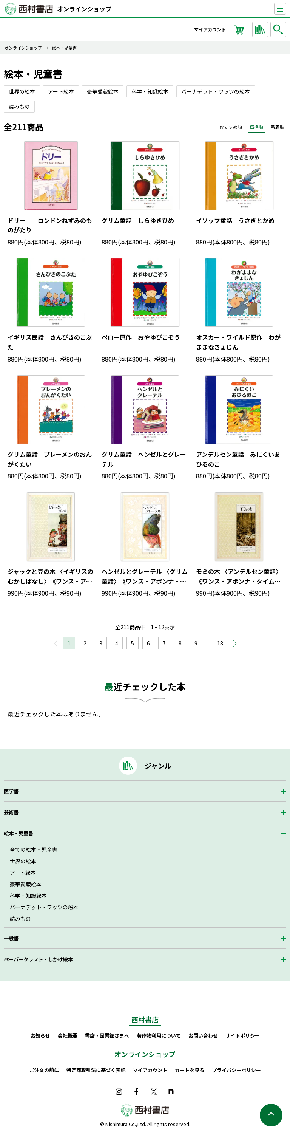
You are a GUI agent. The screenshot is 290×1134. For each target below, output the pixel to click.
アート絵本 (23, 872)
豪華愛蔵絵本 (26, 884)
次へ (231, 646)
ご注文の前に (44, 1070)
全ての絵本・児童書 (33, 849)
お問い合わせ (203, 1035)
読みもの (20, 918)
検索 (279, 29)
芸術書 (11, 812)
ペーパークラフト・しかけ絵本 (38, 959)
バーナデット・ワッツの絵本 (44, 907)
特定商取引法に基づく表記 (95, 1070)
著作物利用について (159, 1035)
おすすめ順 (230, 127)
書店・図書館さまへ (107, 1035)
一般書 (11, 938)
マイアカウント (210, 29)
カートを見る (189, 1070)
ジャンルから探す (261, 29)
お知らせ (40, 1035)
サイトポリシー (242, 1035)
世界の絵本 (23, 861)
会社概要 (67, 1035)
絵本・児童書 (64, 48)
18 (220, 643)
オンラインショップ (84, 8)
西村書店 (145, 1019)
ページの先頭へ (271, 1115)
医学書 (11, 791)
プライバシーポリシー (236, 1070)
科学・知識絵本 (28, 895)
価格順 (256, 127)
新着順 (277, 127)
